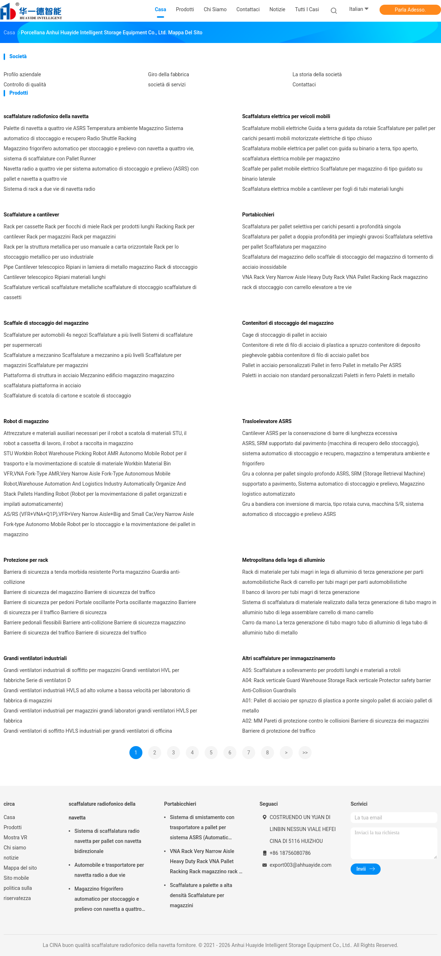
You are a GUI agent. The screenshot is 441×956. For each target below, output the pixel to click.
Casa (9, 817)
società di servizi (167, 84)
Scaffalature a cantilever (31, 215)
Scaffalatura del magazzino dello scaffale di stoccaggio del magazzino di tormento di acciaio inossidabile (337, 262)
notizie (11, 858)
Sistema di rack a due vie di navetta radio (49, 189)
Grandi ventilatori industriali (35, 658)
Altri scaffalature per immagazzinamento (288, 658)
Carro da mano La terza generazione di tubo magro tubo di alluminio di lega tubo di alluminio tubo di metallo (335, 628)
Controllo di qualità (25, 84)
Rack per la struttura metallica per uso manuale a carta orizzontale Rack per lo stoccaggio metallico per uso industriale (91, 252)
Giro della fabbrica (168, 74)
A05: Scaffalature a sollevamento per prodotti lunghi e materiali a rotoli (321, 670)
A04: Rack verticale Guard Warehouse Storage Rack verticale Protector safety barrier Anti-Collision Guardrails (336, 685)
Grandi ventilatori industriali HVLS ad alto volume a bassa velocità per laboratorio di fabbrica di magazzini (97, 695)
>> (305, 752)
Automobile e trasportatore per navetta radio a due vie (109, 870)
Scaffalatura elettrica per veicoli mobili (286, 116)
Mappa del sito (20, 868)
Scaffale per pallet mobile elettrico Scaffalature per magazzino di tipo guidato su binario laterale (332, 174)
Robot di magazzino (26, 421)
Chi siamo (15, 848)
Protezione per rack (26, 560)
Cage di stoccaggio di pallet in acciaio (284, 335)
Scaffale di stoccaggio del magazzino (46, 323)
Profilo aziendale (22, 74)
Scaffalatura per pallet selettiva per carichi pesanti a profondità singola (321, 226)
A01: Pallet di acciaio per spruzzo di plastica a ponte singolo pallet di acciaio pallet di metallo (337, 706)
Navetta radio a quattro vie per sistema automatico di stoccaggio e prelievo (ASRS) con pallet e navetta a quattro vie (101, 174)
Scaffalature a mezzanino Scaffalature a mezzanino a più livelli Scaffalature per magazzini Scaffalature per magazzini (92, 360)
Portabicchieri (258, 215)
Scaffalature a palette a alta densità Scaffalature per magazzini (201, 895)
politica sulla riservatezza (18, 893)
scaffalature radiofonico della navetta (46, 116)
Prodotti (13, 827)
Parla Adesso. (410, 10)
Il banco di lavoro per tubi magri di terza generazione (301, 592)
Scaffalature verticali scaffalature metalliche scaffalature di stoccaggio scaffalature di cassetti (100, 292)
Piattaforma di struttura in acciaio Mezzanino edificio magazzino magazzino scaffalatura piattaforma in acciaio (89, 380)
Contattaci (304, 84)
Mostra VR (15, 837)
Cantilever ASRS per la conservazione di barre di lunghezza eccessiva (319, 433)
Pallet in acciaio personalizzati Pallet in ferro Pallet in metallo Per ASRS (321, 365)
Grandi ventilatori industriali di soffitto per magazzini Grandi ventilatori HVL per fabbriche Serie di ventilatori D (91, 675)
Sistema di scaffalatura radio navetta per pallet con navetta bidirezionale (107, 841)
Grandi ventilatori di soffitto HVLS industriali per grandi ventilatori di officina (88, 731)
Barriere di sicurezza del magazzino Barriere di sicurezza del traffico (79, 592)
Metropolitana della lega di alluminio (283, 560)
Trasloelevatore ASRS (267, 421)
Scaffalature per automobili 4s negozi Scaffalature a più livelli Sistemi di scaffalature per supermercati (98, 340)
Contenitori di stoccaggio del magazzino (288, 323)
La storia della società (317, 74)
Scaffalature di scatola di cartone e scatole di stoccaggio (67, 396)
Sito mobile (16, 878)
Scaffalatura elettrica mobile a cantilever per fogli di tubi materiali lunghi (322, 189)
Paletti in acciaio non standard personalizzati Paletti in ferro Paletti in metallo (328, 375)
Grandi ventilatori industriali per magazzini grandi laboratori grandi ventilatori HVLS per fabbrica (100, 716)
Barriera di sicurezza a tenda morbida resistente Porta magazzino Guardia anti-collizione (92, 577)
